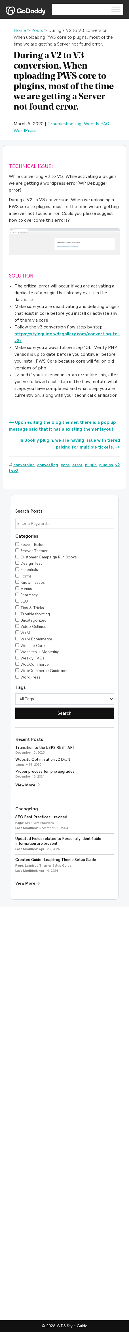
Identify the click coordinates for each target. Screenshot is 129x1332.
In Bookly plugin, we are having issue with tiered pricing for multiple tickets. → (70, 443)
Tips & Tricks (32, 608)
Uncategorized (33, 620)
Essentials (29, 570)
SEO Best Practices (39, 823)
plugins (106, 465)
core (65, 465)
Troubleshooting (64, 124)
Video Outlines (33, 627)
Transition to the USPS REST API (44, 748)
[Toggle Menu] (115, 9)
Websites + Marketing (40, 652)
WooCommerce (34, 665)
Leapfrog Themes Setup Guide (48, 865)
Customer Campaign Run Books (48, 557)
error (77, 465)
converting (47, 465)
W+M (25, 633)
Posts (37, 30)
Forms (26, 576)
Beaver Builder (33, 545)
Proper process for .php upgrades (45, 772)
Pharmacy (29, 595)
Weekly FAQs (97, 124)
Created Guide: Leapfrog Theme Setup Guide (55, 860)
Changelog (26, 809)
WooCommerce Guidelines (44, 671)
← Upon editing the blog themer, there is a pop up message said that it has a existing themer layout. (62, 425)
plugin (91, 465)
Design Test (31, 564)
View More (27, 785)
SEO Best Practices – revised (41, 817)
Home (20, 30)
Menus (26, 589)
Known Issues (32, 583)
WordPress (25, 130)
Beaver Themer (34, 551)
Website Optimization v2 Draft (42, 760)
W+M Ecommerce (36, 639)
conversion (24, 465)
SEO (24, 601)
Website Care (32, 646)
